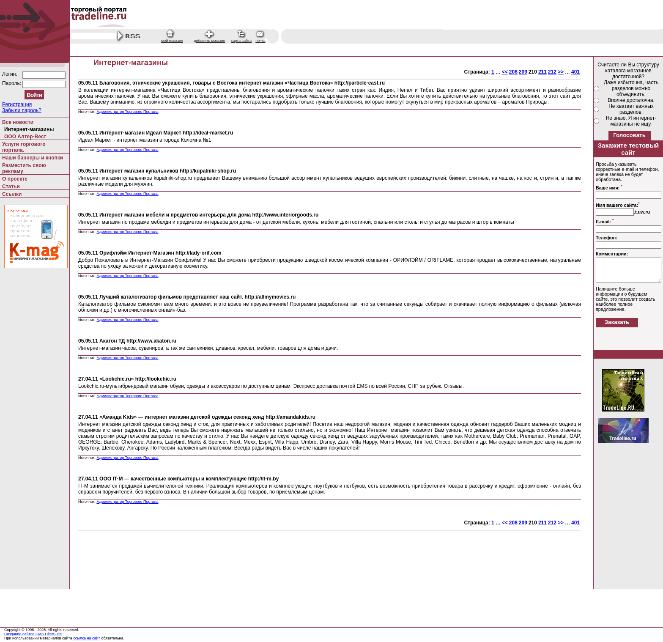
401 (575, 72)
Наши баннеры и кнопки (32, 158)
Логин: (10, 74)
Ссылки (12, 194)
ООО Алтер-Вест (25, 137)
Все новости (17, 122)
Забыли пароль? (21, 110)
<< (505, 72)
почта (260, 40)
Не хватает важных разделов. (631, 109)
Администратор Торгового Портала (127, 112)
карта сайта (241, 40)
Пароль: (12, 83)
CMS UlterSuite (49, 634)
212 (552, 72)
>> (561, 72)
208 (513, 72)
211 (542, 72)
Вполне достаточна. (631, 100)
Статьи (11, 186)
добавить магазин (209, 40)
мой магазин (172, 40)
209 (523, 72)
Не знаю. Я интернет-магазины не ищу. (631, 121)
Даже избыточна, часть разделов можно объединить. (631, 88)
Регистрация (17, 104)
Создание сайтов (20, 634)
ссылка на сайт (86, 638)
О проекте (14, 179)
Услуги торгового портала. (24, 147)
